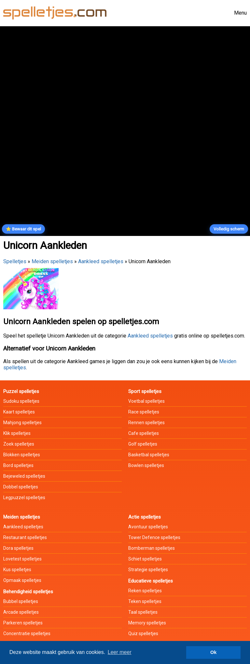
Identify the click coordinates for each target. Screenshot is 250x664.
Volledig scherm (229, 229)
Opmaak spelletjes (22, 580)
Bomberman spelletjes (151, 548)
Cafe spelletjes (143, 433)
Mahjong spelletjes (22, 422)
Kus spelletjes (17, 569)
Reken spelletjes (145, 590)
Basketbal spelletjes (148, 454)
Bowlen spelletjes (146, 465)
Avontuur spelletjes (148, 526)
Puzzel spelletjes (21, 391)
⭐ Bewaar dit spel (23, 229)
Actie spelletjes (144, 517)
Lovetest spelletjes (22, 558)
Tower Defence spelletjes (154, 537)
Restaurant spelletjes (25, 537)
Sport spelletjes (144, 391)
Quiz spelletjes (143, 633)
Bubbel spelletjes (20, 601)
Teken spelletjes (144, 601)
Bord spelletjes (18, 465)
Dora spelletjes (18, 548)
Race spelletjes (143, 411)
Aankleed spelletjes (100, 261)
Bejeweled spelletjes (24, 476)
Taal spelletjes (143, 612)
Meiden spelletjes (52, 261)
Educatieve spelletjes (150, 581)
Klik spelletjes (17, 433)
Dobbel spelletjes (20, 486)
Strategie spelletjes (148, 569)
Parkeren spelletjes (23, 622)
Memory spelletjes (147, 622)
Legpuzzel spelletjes (24, 497)
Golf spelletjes (142, 444)
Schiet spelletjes (145, 558)
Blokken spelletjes (21, 454)
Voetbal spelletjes (146, 401)
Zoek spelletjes (18, 444)
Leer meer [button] (120, 652)
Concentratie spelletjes (26, 633)
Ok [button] (213, 652)
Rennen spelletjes (146, 422)
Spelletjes (14, 261)
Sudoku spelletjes (21, 401)
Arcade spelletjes (21, 612)
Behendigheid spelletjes (28, 592)
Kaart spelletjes (19, 411)
